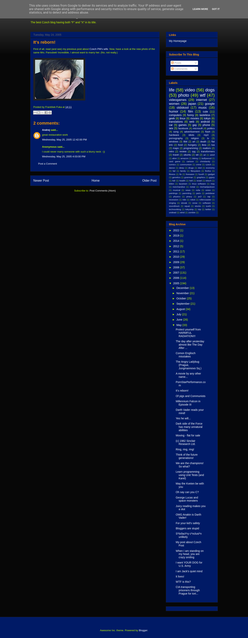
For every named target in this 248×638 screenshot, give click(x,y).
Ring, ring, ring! (185, 449)
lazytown (183, 184)
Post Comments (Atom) (103, 190)
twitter (208, 209)
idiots (191, 135)
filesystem (195, 171)
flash (207, 131)
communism (186, 164)
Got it (216, 9)
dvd (200, 168)
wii (197, 154)
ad (204, 155)
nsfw (198, 190)
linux (182, 118)
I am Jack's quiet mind (189, 571)
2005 (176, 283)
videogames (178, 100)
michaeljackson (207, 187)
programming (190, 148)
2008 (176, 267)
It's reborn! (44, 42)
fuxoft (201, 174)
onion (208, 190)
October (181, 298)
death (203, 141)
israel (199, 180)
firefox (208, 171)
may (213, 184)
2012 (176, 246)
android (205, 121)
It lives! (180, 576)
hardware (174, 135)
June (179, 319)
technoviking (175, 209)
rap (208, 196)
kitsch (208, 180)
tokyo (207, 118)
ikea (204, 145)
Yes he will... (183, 418)
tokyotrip (189, 209)
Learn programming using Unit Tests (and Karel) (190, 475)
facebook (183, 128)
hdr (173, 180)
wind (182, 212)
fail (174, 171)
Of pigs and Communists (190, 396)
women (174, 104)
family (183, 171)
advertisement (192, 131)
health (182, 180)
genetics (176, 177)
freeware (190, 174)
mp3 (206, 135)
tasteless (205, 115)
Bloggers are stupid (187, 528)
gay (194, 125)
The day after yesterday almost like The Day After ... (190, 344)
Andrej (46, 129)
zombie (191, 212)
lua (213, 145)
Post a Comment (47, 163)
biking (195, 158)
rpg (193, 151)
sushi (208, 206)
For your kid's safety (188, 523)
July (179, 314)
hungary (192, 145)
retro (171, 151)
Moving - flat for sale (188, 435)
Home (96, 180)
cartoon (190, 161)
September (183, 303)
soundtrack (174, 206)
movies (194, 118)
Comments (179, 68)
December (182, 288)
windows (173, 141)
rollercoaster (205, 200)
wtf (203, 95)
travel (176, 154)
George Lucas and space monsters (187, 499)
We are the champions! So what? (190, 465)
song (175, 131)
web (191, 121)
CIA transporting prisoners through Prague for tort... (188, 590)
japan (192, 104)
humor (173, 111)
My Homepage (178, 40)
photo (183, 95)
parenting (186, 193)
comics (172, 164)
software (207, 203)
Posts (176, 62)
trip (199, 209)
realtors (207, 148)
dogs (210, 90)
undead (172, 212)
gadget (211, 174)
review (182, 151)
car (171, 125)
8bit (185, 141)
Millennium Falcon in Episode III (188, 403)
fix (180, 174)
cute (205, 111)
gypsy (212, 177)
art (193, 141)
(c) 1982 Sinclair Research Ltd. (185, 442)
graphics (201, 177)
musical (176, 190)
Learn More (200, 9)
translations (176, 121)
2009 (176, 262)
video (190, 90)
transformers (208, 151)
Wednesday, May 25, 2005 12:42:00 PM (64, 139)
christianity (205, 161)
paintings (173, 193)
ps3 (200, 196)
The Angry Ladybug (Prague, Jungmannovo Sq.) (189, 365)
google (210, 104)
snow (194, 203)
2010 (176, 256)
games (182, 125)
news (187, 190)
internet (201, 100)
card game (174, 161)
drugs (191, 168)
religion (195, 138)
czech (208, 164)
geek (172, 118)
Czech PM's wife (99, 49)
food (180, 145)
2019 (176, 235)
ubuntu (187, 154)
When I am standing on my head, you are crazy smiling (190, 554)
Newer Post (41, 180)
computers (175, 115)
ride (184, 200)
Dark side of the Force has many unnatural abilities (189, 427)
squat (187, 206)
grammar (188, 177)
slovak (184, 203)
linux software (199, 184)
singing (172, 203)
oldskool (183, 107)
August (180, 309)
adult (212, 155)
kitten (171, 184)
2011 (176, 251)
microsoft (198, 128)
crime (198, 164)
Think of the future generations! (187, 456)
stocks (198, 206)
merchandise (179, 187)
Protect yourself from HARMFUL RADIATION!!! (188, 333)
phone (206, 125)
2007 (176, 272)
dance (172, 168)
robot (192, 200)
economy (210, 168)
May (179, 325)
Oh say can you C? (187, 492)
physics (176, 196)
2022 (176, 230)
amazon (184, 158)
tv (208, 138)
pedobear (210, 193)
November (182, 293)
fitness (172, 174)
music (202, 107)
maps (176, 148)
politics (211, 128)
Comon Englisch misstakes (185, 355)
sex (171, 128)
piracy (189, 196)
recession (173, 200)
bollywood (206, 158)
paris (198, 193)
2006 (176, 277)
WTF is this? (183, 581)
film (190, 111)
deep (181, 168)
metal (192, 187)
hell (191, 180)
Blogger (143, 630)
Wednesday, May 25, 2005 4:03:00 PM (63, 156)
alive (174, 158)
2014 (176, 240)
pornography (176, 138)
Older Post (149, 180)
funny (190, 115)
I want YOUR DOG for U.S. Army (189, 564)
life (172, 90)
